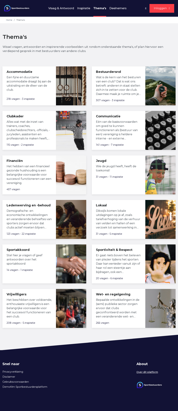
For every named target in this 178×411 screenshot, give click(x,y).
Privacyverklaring (12, 371)
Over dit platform (147, 372)
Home (9, 20)
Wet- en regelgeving (113, 294)
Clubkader (15, 116)
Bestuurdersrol (108, 72)
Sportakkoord (18, 250)
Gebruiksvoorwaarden (15, 381)
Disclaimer (8, 376)
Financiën (15, 161)
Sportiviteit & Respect (114, 250)
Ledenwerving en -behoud (29, 205)
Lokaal (101, 205)
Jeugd (101, 161)
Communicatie (108, 116)
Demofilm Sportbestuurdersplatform (24, 386)
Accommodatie (19, 72)
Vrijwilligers (16, 294)
